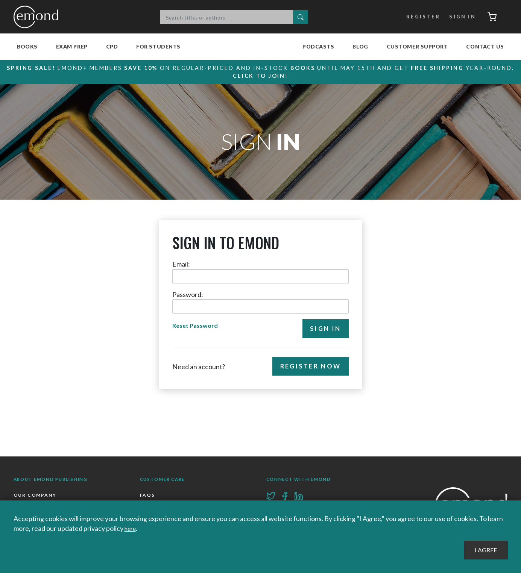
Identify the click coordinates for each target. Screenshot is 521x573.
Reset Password (196, 326)
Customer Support (417, 46)
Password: (187, 294)
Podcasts (318, 46)
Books (27, 46)
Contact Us (485, 46)
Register (418, 17)
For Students (158, 46)
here (131, 528)
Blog (360, 46)
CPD (112, 46)
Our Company (36, 496)
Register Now (308, 368)
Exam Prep (72, 46)
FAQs (147, 496)
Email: (181, 264)
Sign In (458, 17)
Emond (38, 17)
